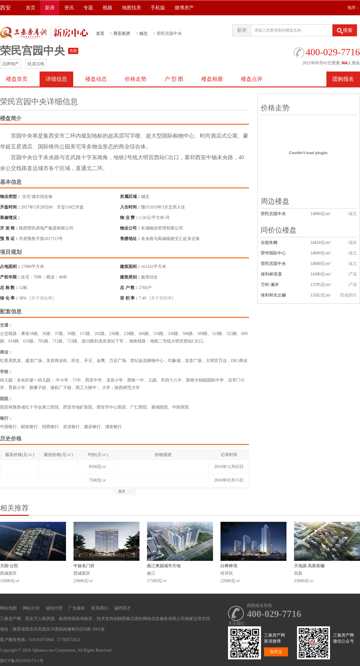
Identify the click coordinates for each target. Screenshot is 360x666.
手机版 (158, 7)
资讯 (69, 7)
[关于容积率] (161, 298)
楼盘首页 (17, 79)
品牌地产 (10, 64)
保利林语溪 (271, 274)
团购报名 (343, 79)
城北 (143, 33)
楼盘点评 (251, 79)
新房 (50, 7)
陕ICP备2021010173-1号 (22, 660)
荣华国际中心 (273, 253)
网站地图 (8, 608)
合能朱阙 (269, 242)
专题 (88, 7)
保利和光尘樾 (273, 295)
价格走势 (135, 79)
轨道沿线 (36, 64)
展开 (124, 491)
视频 (107, 7)
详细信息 (56, 79)
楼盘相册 (212, 79)
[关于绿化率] (41, 298)
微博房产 (184, 7)
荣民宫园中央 (273, 213)
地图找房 (131, 7)
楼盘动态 (96, 79)
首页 (30, 7)
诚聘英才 (122, 608)
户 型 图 (173, 79)
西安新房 (121, 33)
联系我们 (99, 608)
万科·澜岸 (270, 284)
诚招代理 (54, 608)
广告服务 (76, 608)
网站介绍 (31, 608)
